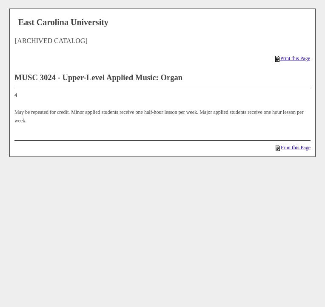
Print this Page (292, 58)
